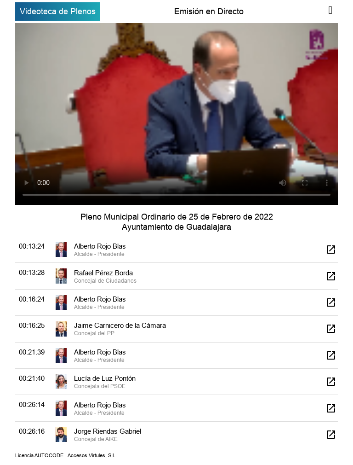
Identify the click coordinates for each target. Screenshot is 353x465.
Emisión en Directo (209, 11)
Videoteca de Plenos (58, 11)
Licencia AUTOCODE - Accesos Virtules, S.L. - (67, 455)
